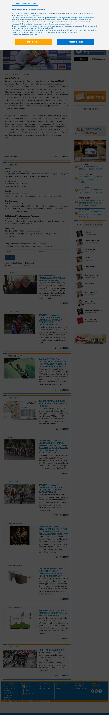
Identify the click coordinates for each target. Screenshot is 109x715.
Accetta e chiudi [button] (76, 42)
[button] (25, 4)
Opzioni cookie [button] (33, 42)
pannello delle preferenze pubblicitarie (24, 34)
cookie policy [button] (36, 15)
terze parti (41, 18)
